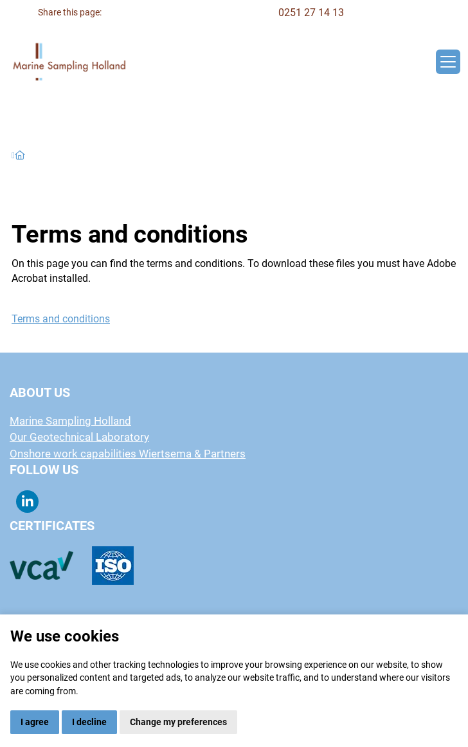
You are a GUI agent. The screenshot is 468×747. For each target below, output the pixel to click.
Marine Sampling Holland (70, 420)
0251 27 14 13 (311, 12)
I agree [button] (35, 722)
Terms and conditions (61, 319)
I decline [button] (89, 722)
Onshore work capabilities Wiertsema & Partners (128, 453)
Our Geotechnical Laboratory (79, 436)
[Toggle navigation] (448, 62)
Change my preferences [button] (178, 722)
